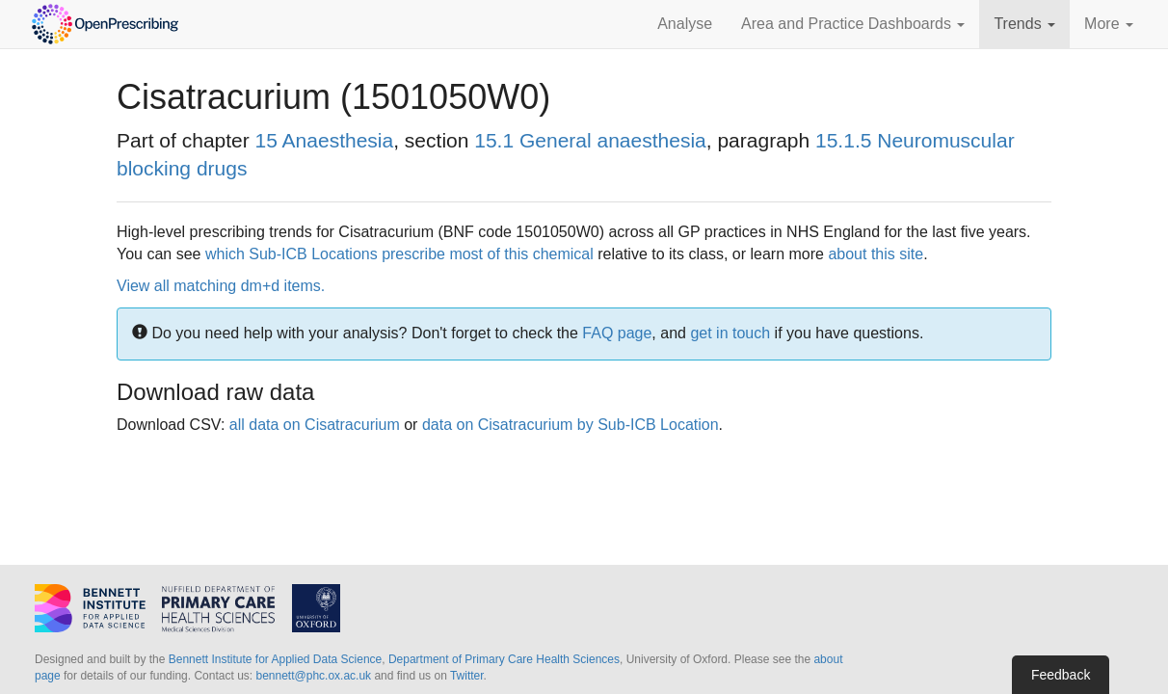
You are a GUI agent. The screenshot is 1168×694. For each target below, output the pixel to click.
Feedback (1060, 674)
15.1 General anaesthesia (590, 140)
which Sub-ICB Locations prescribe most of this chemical (399, 254)
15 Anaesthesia (324, 140)
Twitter (467, 675)
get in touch (730, 333)
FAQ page (616, 333)
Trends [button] (1024, 23)
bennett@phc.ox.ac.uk (313, 675)
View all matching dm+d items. (221, 286)
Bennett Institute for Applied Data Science (275, 659)
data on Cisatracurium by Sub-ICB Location (570, 424)
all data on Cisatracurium (314, 424)
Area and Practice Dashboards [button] (853, 23)
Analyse (684, 23)
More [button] (1108, 23)
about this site (875, 254)
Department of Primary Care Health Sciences (504, 659)
